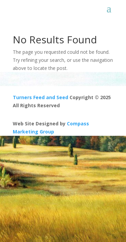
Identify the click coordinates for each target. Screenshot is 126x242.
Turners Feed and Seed (40, 97)
